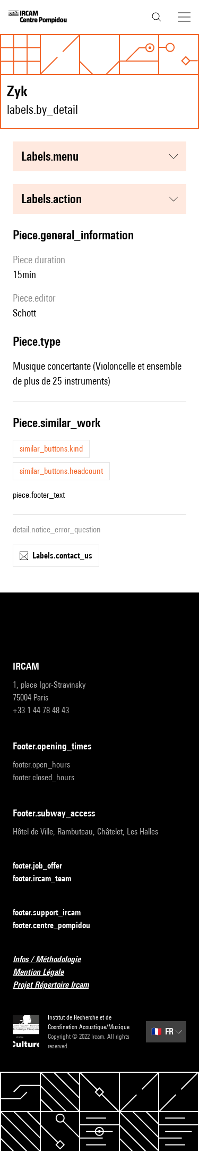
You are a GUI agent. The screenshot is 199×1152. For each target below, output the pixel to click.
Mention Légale (44, 972)
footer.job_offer (44, 866)
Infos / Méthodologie (53, 959)
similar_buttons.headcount (61, 471)
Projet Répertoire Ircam (57, 985)
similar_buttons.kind (51, 449)
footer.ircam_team (48, 878)
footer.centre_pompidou (58, 925)
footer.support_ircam (53, 913)
